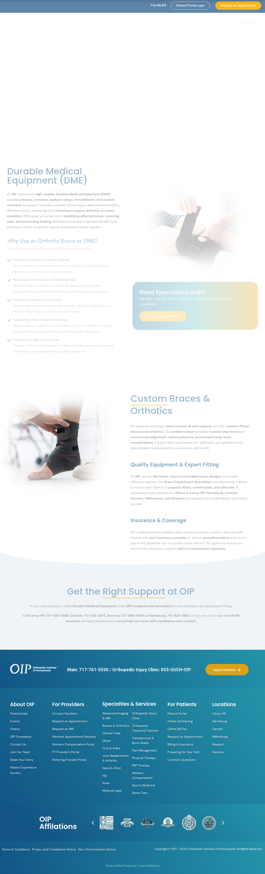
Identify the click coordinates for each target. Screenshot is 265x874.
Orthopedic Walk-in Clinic (101, 23)
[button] (92, 822)
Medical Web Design (119, 866)
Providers (140, 23)
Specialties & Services (178, 23)
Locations (213, 23)
